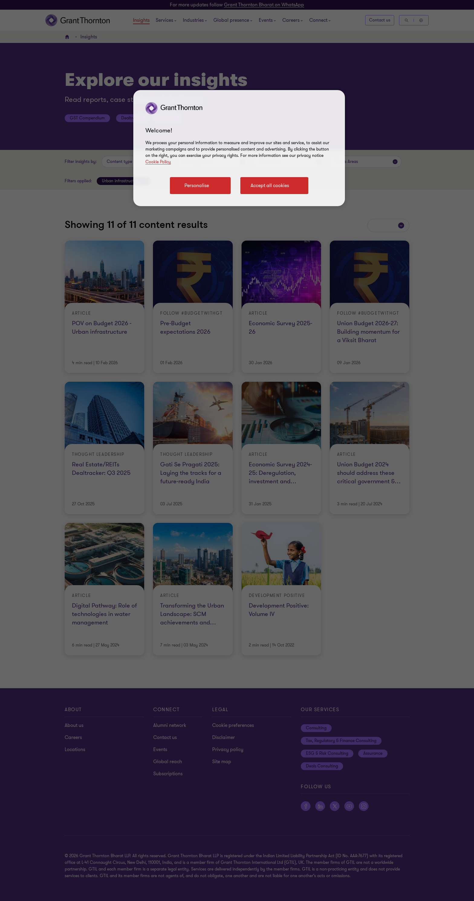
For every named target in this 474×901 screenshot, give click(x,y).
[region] (239, 148)
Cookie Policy (158, 162)
